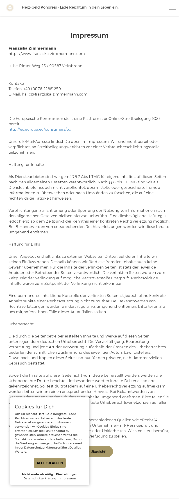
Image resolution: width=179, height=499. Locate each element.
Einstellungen (67, 474)
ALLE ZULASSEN (50, 463)
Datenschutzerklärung (39, 478)
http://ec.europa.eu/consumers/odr (41, 129)
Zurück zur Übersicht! (89, 452)
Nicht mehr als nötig (37, 474)
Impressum (67, 478)
